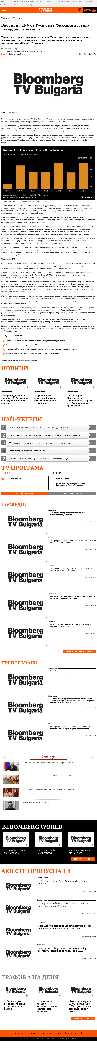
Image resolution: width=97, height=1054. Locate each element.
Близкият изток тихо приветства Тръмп (23, 345)
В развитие (41, 945)
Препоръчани (19, 663)
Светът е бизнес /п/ (11, 478)
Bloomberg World (32, 827)
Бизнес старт (6, 392)
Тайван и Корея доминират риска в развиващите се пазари (15, 1005)
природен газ (18, 360)
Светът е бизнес (43, 878)
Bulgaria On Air (30, 1)
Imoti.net (74, 1)
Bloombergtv (21, 1)
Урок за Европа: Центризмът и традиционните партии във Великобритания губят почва (72, 597)
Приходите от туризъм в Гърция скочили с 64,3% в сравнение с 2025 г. (38, 779)
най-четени (21, 419)
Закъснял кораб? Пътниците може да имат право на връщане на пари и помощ (71, 625)
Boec (11, 5)
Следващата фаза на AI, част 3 (15, 851)
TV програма (22, 468)
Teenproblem (59, 1)
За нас (58, 1033)
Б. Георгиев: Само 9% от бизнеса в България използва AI (62, 882)
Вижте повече (83, 859)
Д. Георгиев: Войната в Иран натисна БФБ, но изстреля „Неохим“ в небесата (63, 904)
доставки (26, 360)
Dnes (14, 1)
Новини (14, 368)
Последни (14, 505)
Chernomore (17, 5)
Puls (53, 1)
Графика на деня (30, 977)
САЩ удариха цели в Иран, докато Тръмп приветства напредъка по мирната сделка (71, 570)
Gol (37, 1)
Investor (9, 1)
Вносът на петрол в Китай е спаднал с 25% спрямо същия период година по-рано (80, 1006)
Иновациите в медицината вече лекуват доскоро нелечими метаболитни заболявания (65, 927)
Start (1, 5)
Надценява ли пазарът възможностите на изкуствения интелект (47, 1006)
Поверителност (41, 1038)
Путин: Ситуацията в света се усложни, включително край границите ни (39, 766)
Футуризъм (41, 922)
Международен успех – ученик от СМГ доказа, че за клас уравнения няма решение (73, 542)
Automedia (67, 1)
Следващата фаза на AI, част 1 (80, 851)
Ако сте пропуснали (36, 871)
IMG (3, 1)
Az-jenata (47, 1)
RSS (81, 1033)
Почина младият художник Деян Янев (26, 805)
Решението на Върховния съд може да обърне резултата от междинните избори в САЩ (63, 949)
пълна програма (72, 493)
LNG (10, 360)
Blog (91, 1)
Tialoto (41, 1)
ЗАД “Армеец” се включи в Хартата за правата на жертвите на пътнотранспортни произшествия (70, 728)
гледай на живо (25, 493)
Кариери (19, 1033)
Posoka (6, 5)
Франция (34, 360)
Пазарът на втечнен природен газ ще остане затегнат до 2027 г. (33, 353)
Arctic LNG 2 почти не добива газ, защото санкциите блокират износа (36, 341)
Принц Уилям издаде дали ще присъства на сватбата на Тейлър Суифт (38, 792)
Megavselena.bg (27, 5)
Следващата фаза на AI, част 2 (47, 851)
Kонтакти (70, 1033)
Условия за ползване (27, 1038)
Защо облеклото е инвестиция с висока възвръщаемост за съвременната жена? (72, 672)
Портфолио (45, 1033)
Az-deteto (86, 1)
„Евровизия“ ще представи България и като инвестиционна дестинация (68, 514)
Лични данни (51, 1038)
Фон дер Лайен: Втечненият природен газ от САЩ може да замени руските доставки (42, 349)
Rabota (80, 1)
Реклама (31, 1033)
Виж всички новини (79, 651)
